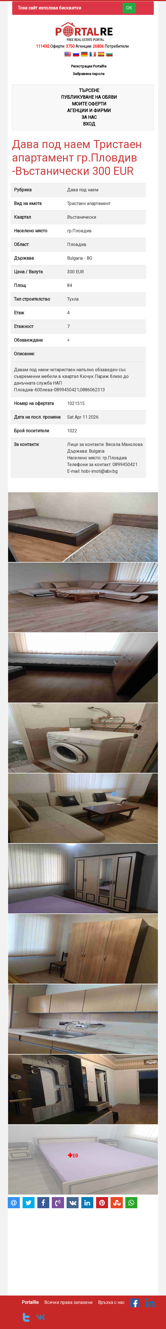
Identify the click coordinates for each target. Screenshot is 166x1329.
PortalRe (30, 1302)
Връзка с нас (111, 1302)
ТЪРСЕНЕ (89, 90)
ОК (129, 8)
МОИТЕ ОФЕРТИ (89, 104)
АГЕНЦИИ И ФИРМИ (89, 110)
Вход (89, 124)
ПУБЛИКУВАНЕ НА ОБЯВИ (89, 97)
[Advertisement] (83, 1249)
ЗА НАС (89, 117)
